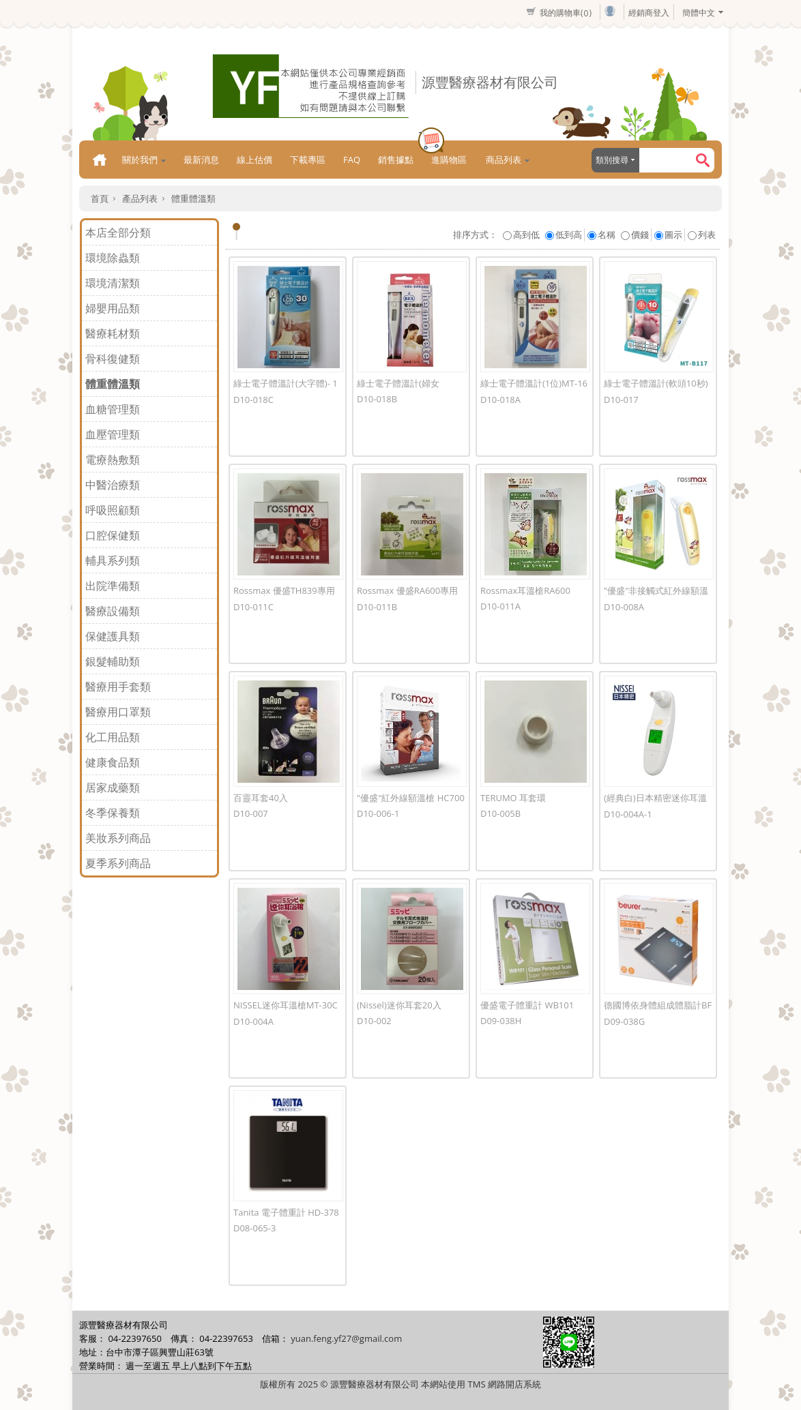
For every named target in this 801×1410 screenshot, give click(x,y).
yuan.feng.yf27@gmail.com (346, 1338)
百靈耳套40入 (260, 798)
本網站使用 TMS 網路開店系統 (481, 1384)
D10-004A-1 (628, 814)
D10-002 (374, 1021)
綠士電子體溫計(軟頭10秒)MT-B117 (656, 387)
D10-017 (621, 399)
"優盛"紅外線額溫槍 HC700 (411, 798)
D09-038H (500, 1021)
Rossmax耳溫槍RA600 (525, 590)
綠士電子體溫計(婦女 (398, 383)
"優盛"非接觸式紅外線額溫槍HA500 (656, 594)
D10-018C (253, 399)
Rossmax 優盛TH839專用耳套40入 (284, 594)
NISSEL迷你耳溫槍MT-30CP (285, 1009)
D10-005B (500, 813)
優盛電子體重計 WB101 (527, 1005)
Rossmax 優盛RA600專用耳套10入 (407, 594)
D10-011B (377, 607)
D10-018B (377, 399)
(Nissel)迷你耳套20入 (399, 1005)
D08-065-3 (254, 1228)
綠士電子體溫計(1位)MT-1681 (533, 387)
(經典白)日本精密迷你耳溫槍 (655, 802)
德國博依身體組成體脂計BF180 (658, 1009)
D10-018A (500, 399)
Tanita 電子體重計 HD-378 (286, 1212)
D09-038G (624, 1021)
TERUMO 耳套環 (513, 798)
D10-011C (253, 607)
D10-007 (250, 813)
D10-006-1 (378, 813)
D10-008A (624, 607)
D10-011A (500, 606)
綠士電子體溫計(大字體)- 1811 (285, 387)
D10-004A (253, 1021)
